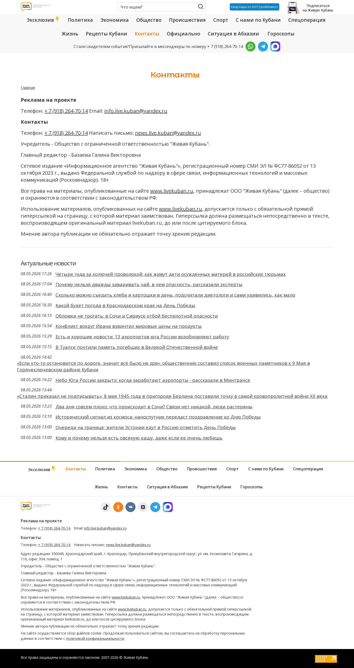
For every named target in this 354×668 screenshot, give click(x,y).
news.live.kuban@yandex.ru (168, 132)
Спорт (220, 20)
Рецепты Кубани (106, 33)
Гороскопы (281, 33)
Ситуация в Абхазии (233, 33)
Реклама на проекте (41, 521)
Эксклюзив (43, 20)
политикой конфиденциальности (95, 638)
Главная (28, 87)
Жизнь (70, 33)
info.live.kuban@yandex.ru (135, 110)
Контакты (147, 33)
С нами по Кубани (258, 20)
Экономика (114, 20)
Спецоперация (307, 20)
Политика (80, 20)
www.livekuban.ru (171, 190)
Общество (149, 20)
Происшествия (187, 20)
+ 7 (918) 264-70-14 (66, 110)
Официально (183, 33)
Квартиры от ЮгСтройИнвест (254, 6)
